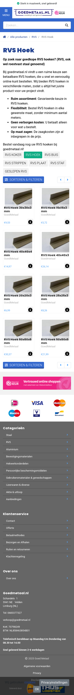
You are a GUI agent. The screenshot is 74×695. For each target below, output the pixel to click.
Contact (37, 520)
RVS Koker (13, 155)
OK (37, 689)
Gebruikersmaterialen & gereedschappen (37, 477)
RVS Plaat (38, 163)
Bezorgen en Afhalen (37, 542)
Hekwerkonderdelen (37, 463)
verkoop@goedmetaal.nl (16, 619)
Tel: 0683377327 (12, 612)
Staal (37, 435)
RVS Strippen (15, 163)
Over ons (37, 578)
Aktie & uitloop (37, 492)
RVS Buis (51, 155)
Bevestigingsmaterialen (37, 456)
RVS (34, 36)
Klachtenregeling (37, 556)
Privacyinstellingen (54, 682)
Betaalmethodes (37, 535)
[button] (68, 12)
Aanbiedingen (37, 499)
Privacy (37, 673)
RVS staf (58, 163)
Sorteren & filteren (23, 180)
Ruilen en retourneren (37, 549)
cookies (29, 682)
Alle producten (18, 36)
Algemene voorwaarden (37, 666)
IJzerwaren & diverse (37, 484)
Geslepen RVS (16, 171)
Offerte (37, 527)
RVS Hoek (33, 155)
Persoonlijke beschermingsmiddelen (37, 470)
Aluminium (37, 449)
